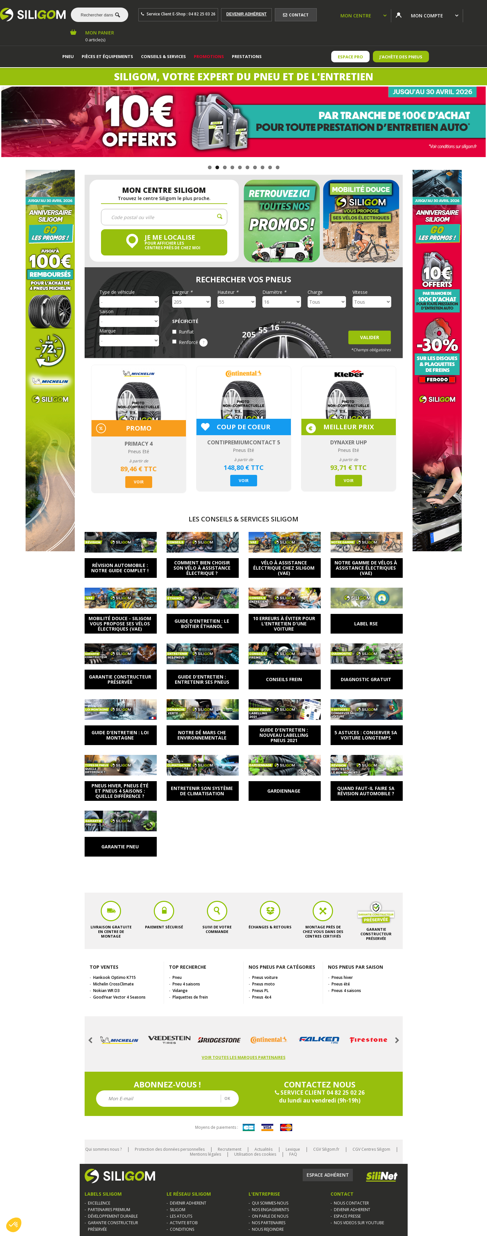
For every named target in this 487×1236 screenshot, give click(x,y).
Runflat (186, 332)
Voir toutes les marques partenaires (243, 1057)
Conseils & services (163, 56)
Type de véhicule (117, 292)
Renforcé (193, 342)
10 (277, 167)
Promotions (209, 56)
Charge (315, 292)
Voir (139, 482)
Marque (107, 331)
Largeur (182, 292)
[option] (138, 429)
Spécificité (185, 321)
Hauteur (227, 292)
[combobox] (97, 15)
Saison (106, 311)
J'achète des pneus (400, 57)
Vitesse (360, 292)
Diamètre (274, 292)
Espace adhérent (328, 1175)
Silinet (381, 1177)
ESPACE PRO (350, 57)
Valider (369, 337)
